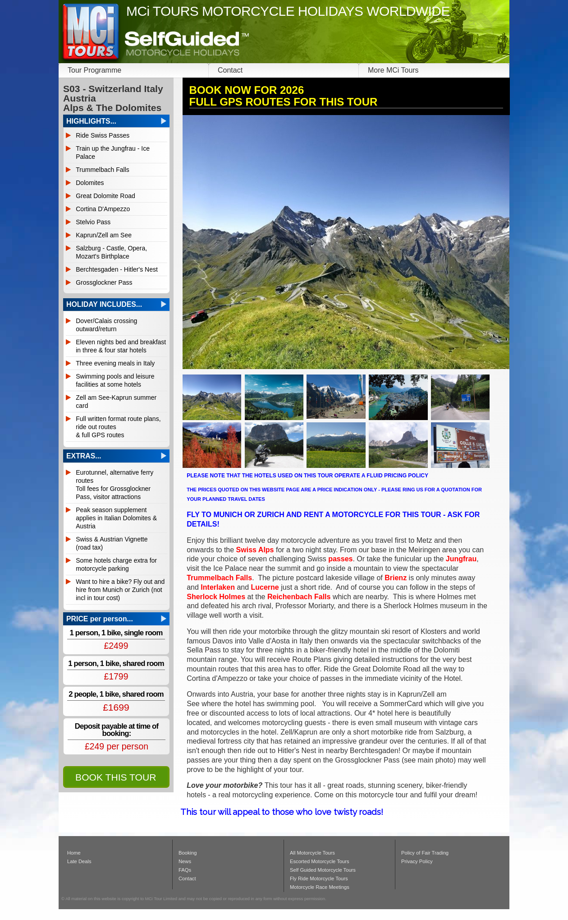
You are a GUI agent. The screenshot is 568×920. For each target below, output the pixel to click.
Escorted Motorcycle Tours (319, 861)
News (185, 861)
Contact (230, 70)
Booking (188, 852)
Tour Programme (94, 70)
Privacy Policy (417, 861)
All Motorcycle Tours (312, 852)
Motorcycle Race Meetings (319, 887)
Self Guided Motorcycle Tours (323, 870)
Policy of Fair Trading (425, 852)
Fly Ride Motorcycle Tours (319, 878)
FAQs (185, 870)
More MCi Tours (393, 70)
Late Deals (79, 861)
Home (74, 852)
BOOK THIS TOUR (115, 777)
